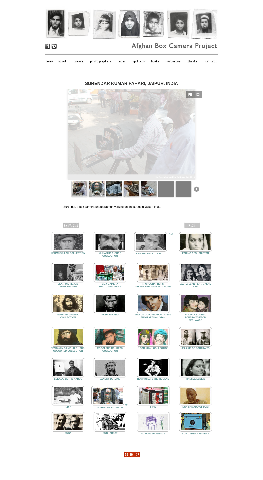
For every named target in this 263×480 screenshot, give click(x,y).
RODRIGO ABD (110, 314)
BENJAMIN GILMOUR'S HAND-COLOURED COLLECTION (68, 349)
